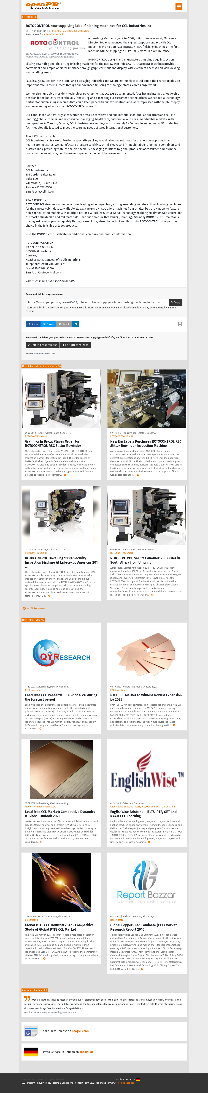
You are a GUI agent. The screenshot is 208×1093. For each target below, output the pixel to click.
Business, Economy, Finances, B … (55, 916)
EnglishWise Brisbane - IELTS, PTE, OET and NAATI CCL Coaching (142, 806)
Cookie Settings (126, 1082)
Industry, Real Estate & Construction (71, 31)
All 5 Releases (33, 608)
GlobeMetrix (31, 920)
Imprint (31, 1082)
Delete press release (42, 345)
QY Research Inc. (33, 690)
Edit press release (75, 345)
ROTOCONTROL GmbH (36, 436)
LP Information (118, 690)
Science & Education (133, 803)
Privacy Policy (44, 1082)
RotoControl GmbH (55, 34)
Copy (175, 302)
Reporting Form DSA (106, 1082)
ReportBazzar (117, 920)
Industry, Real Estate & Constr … (54, 433)
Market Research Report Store (40, 806)
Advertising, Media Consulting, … (54, 686)
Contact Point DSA (84, 1082)
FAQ (23, 1082)
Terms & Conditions (63, 1082)
